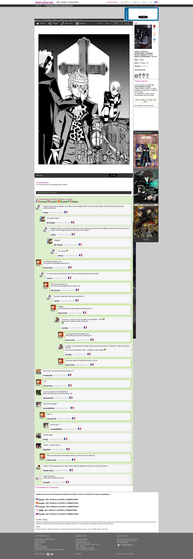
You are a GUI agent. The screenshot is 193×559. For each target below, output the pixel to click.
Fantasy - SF (63, 19)
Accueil (38, 19)
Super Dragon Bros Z (72, 522)
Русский (40, 514)
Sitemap (78, 554)
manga (55, 19)
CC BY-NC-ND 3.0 (125, 545)
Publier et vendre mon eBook (126, 541)
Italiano (73, 202)
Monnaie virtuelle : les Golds (85, 548)
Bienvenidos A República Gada (65, 523)
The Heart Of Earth (137, 522)
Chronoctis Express (57, 522)
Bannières (37, 544)
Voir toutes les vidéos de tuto (143, 105)
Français (41, 202)
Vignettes (82, 23)
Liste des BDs (46, 19)
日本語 (39, 510)
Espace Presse (39, 542)
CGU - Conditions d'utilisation (85, 549)
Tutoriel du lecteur (82, 539)
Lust (70, 19)
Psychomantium (85, 522)
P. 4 (81, 19)
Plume (111, 523)
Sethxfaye (39, 523)
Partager (55, 23)
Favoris (42, 23)
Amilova (38, 522)
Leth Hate (105, 523)
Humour (65, 529)
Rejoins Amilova (112, 2)
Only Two (79, 523)
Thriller (94, 529)
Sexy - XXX (87, 529)
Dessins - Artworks (47, 529)
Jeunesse (72, 529)
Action (38, 529)
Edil (100, 523)
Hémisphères (46, 522)
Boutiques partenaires (83, 542)
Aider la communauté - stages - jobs (87, 544)
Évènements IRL (81, 541)
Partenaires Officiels (41, 548)
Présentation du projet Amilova (44, 539)
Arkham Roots (125, 522)
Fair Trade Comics (123, 542)
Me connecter (125, 2)
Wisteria (51, 523)
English (52, 202)
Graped (45, 523)
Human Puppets (96, 522)
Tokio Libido (107, 522)
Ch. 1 (75, 19)
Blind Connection (149, 522)
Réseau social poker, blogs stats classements (49, 549)
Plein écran (68, 23)
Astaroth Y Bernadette (90, 523)
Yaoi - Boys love (103, 529)
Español (63, 202)
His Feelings (116, 522)
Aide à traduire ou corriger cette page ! (145, 100)
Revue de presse (40, 541)
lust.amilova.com (139, 69)
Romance (80, 529)
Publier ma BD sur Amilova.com (127, 539)
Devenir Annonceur (40, 546)
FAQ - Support (80, 546)
